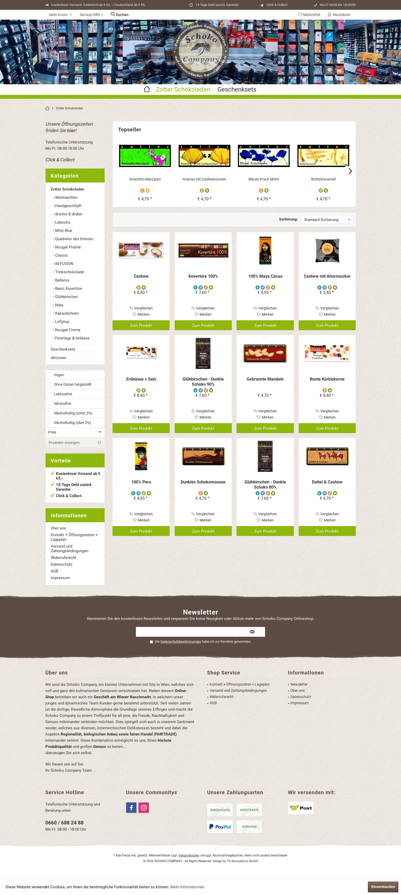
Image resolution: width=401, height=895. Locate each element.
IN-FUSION (64, 263)
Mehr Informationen (187, 887)
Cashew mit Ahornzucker (327, 276)
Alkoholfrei (62, 403)
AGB (54, 571)
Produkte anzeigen (75, 442)
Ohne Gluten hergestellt (72, 384)
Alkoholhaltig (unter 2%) (73, 413)
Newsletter (299, 684)
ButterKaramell (323, 179)
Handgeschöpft (68, 205)
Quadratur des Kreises (73, 239)
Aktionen (58, 357)
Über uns (58, 528)
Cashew (141, 276)
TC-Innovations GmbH (242, 861)
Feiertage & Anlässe (72, 338)
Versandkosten (188, 855)
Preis (52, 432)
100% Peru (141, 482)
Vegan (59, 375)
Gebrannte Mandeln (265, 379)
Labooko (62, 222)
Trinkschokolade (69, 272)
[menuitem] (340, 15)
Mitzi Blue (63, 230)
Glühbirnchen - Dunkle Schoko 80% (265, 485)
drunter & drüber (68, 214)
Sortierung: (288, 219)
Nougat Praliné (67, 247)
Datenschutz (61, 564)
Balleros (61, 280)
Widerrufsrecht (63, 557)
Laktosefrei (63, 394)
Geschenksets (63, 349)
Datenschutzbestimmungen (181, 641)
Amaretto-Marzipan (145, 179)
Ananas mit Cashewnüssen (204, 179)
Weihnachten (65, 197)
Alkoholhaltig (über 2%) (72, 423)
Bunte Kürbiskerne (327, 379)
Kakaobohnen (66, 313)
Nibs (58, 305)
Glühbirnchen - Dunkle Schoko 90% (203, 382)
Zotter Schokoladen (67, 189)
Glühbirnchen (66, 296)
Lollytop (61, 321)
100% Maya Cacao (265, 276)
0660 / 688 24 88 (64, 823)
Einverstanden (383, 887)
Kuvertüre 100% (203, 276)
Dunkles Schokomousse (203, 482)
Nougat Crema (67, 330)
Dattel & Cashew (327, 482)
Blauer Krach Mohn (264, 179)
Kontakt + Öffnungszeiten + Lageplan (74, 537)
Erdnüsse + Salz (141, 379)
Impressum (60, 577)
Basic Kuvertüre (68, 288)
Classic (61, 255)
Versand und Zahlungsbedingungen (69, 548)
